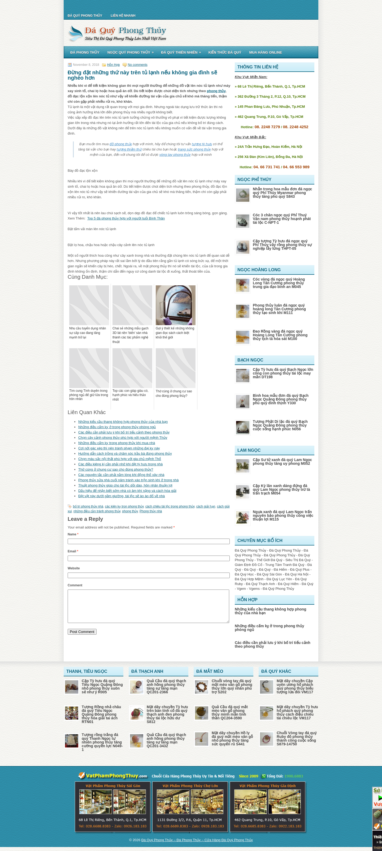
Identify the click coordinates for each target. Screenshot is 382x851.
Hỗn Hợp (113, 65)
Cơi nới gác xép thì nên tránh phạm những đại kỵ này (119, 448)
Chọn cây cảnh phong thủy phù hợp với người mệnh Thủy (122, 438)
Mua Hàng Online (265, 52)
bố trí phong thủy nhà (88, 506)
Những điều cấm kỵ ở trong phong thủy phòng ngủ (117, 427)
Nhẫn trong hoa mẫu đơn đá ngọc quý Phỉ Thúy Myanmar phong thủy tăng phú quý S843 (282, 193)
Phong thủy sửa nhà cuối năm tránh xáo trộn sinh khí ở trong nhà (128, 480)
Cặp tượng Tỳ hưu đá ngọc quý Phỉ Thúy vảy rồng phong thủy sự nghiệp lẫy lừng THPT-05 (282, 245)
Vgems (254, 589)
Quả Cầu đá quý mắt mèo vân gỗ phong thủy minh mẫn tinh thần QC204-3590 (230, 712)
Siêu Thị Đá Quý (298, 560)
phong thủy (216, 91)
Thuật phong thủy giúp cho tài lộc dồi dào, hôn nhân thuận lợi (125, 485)
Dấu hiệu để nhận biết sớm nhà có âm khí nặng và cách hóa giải (127, 491)
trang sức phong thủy (194, 149)
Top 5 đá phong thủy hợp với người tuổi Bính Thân (126, 218)
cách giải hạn (205, 506)
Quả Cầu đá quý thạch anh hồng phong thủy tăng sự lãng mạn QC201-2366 (166, 686)
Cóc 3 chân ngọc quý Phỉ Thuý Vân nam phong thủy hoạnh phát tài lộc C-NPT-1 (282, 219)
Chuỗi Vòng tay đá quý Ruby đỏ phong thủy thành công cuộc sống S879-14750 (297, 738)
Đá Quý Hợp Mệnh (249, 579)
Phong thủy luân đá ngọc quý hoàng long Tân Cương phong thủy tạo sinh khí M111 (279, 309)
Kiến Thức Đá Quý (224, 52)
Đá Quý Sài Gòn (269, 574)
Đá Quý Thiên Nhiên (182, 51)
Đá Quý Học (244, 574)
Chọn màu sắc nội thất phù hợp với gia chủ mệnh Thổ (119, 459)
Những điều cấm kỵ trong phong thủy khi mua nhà (116, 443)
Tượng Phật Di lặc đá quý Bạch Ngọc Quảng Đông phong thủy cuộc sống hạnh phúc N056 (280, 425)
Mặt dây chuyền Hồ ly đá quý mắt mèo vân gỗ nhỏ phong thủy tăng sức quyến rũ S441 (232, 738)
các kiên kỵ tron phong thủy (124, 506)
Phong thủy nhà (151, 511)
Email (73, 551)
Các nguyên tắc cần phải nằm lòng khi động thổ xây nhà (121, 475)
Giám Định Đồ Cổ (248, 565)
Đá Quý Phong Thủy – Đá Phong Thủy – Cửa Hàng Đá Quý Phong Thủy (197, 840)
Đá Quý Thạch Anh (260, 584)
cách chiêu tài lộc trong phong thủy (169, 506)
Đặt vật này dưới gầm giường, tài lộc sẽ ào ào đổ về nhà (121, 496)
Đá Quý (250, 569)
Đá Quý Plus (300, 569)
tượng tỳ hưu (202, 144)
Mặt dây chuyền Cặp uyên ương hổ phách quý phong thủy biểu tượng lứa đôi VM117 (295, 686)
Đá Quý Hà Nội (296, 574)
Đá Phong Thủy (84, 52)
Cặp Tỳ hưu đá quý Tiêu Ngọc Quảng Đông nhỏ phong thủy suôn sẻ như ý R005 (102, 686)
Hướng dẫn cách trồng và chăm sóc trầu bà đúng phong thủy (125, 453)
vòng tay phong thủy (175, 155)
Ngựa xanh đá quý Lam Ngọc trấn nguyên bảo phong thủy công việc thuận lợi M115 (283, 515)
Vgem (241, 589)
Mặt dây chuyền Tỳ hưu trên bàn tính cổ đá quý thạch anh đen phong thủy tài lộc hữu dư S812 (167, 714)
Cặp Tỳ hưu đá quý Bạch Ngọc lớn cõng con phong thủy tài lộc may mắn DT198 (283, 373)
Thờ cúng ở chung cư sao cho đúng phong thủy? (115, 469)
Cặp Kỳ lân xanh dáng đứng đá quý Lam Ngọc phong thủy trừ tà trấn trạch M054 (281, 489)
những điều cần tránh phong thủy (96, 511)
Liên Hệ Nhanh (123, 16)
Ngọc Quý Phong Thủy (132, 51)
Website (74, 568)
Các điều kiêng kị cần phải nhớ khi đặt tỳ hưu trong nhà (120, 464)
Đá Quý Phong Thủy (85, 16)
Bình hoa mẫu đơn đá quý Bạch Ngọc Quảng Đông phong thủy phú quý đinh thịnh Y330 (281, 399)
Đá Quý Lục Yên (279, 579)
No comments (137, 65)
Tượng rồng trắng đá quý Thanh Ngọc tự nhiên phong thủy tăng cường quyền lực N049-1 (102, 742)
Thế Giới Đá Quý (269, 560)
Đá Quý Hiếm (288, 584)
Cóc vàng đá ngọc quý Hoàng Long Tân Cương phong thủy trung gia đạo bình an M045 (279, 283)
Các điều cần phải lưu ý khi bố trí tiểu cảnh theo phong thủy (124, 432)
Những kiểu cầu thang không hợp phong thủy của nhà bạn (123, 422)
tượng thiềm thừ (129, 149)
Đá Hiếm (280, 569)
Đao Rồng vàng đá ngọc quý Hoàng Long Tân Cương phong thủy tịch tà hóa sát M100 (280, 335)
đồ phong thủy (121, 144)
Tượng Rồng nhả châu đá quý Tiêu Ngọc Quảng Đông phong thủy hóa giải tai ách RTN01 (101, 714)
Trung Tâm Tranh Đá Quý (284, 565)
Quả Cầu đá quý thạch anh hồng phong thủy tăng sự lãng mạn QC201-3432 (166, 740)
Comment (75, 585)
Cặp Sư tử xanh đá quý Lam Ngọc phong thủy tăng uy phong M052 (282, 462)
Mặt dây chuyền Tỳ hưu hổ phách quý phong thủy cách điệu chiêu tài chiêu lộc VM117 (297, 712)
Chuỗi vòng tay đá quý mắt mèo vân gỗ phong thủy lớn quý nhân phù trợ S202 (232, 686)
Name (73, 534)
